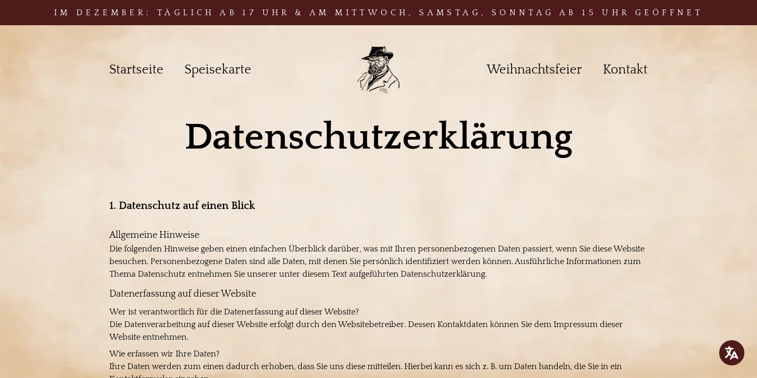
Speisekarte (218, 70)
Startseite (136, 70)
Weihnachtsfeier (534, 70)
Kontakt (625, 70)
